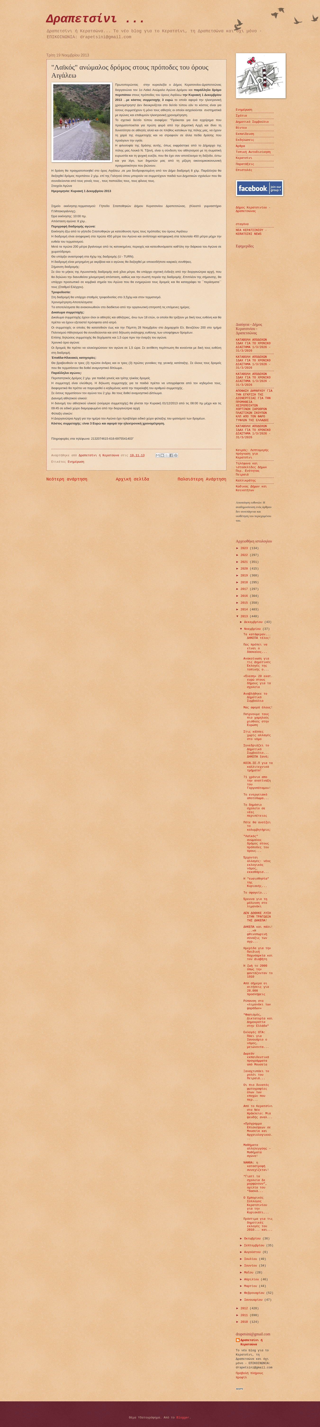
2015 (245, 603)
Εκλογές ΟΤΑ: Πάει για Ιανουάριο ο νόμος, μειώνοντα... (256, 1040)
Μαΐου (249, 1272)
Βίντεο (241, 128)
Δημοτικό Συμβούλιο (252, 122)
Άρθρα (240, 146)
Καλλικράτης (246, 480)
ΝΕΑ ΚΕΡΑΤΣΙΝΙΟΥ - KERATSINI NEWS (251, 231)
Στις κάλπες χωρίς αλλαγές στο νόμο (257, 735)
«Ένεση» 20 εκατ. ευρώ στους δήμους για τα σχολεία (258, 681)
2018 (245, 582)
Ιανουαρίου (254, 1300)
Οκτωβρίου (253, 1238)
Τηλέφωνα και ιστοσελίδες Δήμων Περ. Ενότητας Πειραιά (251, 469)
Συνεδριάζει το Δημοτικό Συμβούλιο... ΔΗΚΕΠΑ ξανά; (256, 751)
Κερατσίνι (244, 158)
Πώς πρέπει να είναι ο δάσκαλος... (255, 648)
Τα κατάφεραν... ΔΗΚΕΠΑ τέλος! (257, 636)
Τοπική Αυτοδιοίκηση (253, 152)
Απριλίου (252, 1279)
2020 (245, 568)
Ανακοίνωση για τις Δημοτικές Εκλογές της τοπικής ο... (257, 664)
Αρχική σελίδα (132, 479)
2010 (245, 1322)
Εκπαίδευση (245, 134)
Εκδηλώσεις (245, 140)
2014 (245, 609)
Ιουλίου (251, 1259)
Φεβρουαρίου (255, 1293)
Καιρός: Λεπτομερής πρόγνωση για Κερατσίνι (252, 453)
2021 (245, 562)
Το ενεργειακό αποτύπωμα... (256, 796)
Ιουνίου (251, 1265)
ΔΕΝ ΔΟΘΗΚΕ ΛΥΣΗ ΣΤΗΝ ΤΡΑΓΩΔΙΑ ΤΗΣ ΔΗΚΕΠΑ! (257, 916)
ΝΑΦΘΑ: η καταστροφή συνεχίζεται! (256, 1166)
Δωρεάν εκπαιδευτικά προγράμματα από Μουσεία (256, 1059)
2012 (245, 1308)
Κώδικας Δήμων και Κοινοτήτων (251, 488)
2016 (245, 596)
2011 (245, 1315)
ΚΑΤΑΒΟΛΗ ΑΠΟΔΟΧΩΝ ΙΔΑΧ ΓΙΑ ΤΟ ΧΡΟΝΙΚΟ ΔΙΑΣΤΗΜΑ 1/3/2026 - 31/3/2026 (253, 345)
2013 (245, 616)
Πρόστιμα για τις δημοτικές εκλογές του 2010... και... (258, 1224)
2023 (245, 548)
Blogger (182, 1417)
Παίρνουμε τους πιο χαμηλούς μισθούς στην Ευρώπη (256, 719)
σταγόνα (242, 224)
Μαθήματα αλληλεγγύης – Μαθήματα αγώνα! (257, 1150)
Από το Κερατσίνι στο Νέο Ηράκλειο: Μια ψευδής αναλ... (258, 1111)
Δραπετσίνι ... (96, 19)
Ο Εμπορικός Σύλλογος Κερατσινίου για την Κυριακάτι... (256, 1205)
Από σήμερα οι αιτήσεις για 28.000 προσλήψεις (256, 989)
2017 (245, 589)
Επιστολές (244, 170)
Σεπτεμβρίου (255, 1245)
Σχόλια (241, 116)
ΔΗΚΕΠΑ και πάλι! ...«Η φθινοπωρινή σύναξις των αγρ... (258, 934)
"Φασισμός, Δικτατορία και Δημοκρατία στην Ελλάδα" (258, 1020)
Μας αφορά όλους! (258, 707)
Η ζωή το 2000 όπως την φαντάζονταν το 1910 (258, 971)
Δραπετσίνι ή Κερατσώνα (252, 1342)
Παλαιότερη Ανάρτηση (202, 479)
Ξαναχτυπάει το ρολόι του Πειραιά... (256, 1074)
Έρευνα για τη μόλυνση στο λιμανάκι (255, 902)
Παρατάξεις (245, 164)
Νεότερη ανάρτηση (66, 479)
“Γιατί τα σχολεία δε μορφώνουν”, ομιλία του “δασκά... (255, 1184)
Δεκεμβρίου (254, 622)
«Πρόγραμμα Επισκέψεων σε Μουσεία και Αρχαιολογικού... (258, 1131)
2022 (245, 555)
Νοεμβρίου (253, 629)
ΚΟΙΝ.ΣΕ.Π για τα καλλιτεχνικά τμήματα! (258, 766)
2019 (245, 575)
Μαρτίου (251, 1286)
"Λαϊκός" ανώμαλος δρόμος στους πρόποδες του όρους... (256, 843)
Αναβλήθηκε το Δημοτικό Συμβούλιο (255, 697)
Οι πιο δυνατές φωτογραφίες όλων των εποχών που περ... (256, 1092)
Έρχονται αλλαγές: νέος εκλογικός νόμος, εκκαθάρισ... (257, 865)
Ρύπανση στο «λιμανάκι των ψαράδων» (257, 1004)
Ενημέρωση (76, 462)
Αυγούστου (253, 1252)
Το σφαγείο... (255, 893)
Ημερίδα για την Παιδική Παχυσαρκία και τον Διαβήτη (258, 954)
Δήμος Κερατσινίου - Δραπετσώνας (253, 209)
